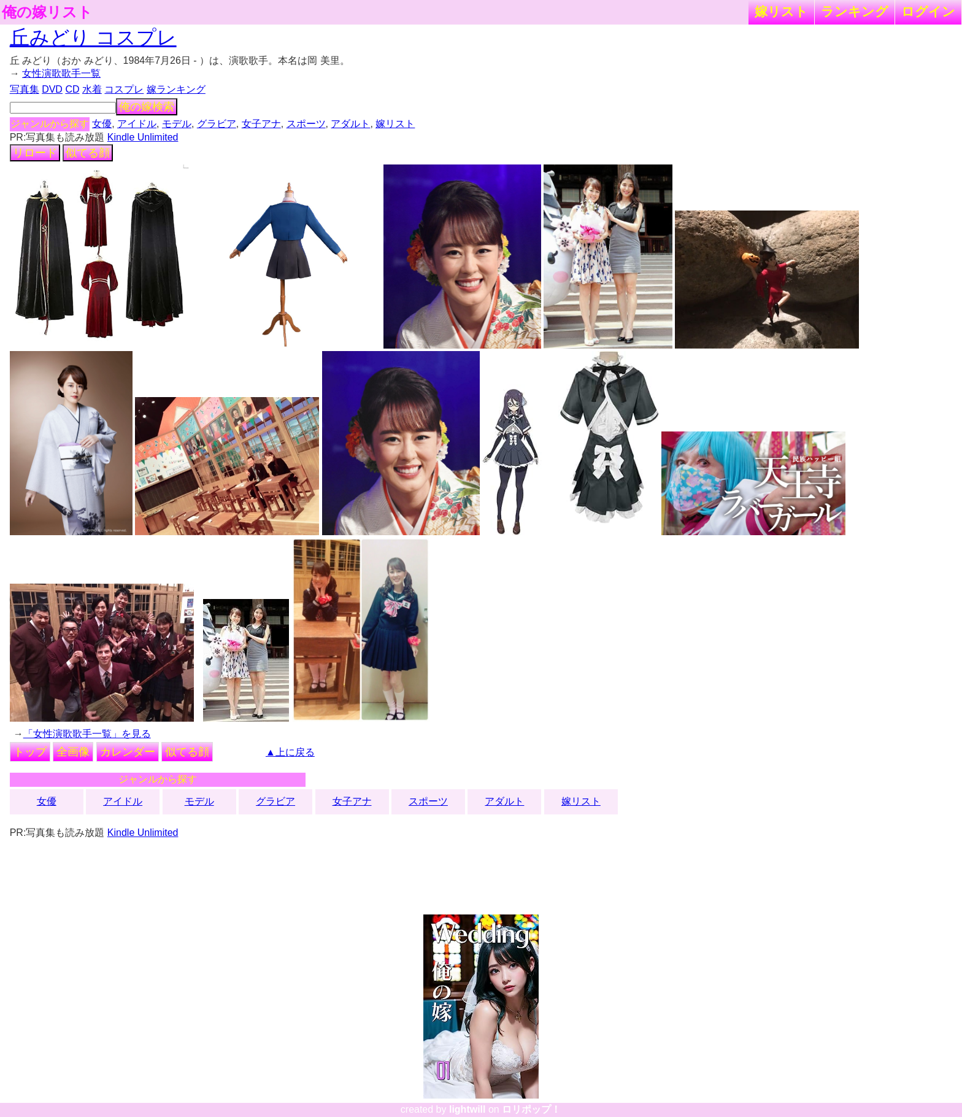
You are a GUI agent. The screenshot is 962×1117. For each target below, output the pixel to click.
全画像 (73, 752)
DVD (52, 89)
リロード (35, 153)
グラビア (216, 123)
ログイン (928, 11)
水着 (92, 89)
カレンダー (127, 752)
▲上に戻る (290, 752)
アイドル (136, 123)
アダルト (350, 123)
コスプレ (124, 89)
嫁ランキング (176, 89)
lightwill (467, 1109)
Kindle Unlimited (143, 137)
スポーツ (306, 123)
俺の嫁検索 (146, 107)
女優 (102, 123)
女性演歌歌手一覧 (61, 73)
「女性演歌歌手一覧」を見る (87, 734)
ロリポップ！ (531, 1109)
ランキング (854, 11)
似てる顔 (88, 153)
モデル (176, 123)
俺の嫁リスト (47, 12)
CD (72, 89)
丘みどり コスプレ (93, 37)
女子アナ (261, 123)
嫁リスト (781, 11)
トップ (30, 752)
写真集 (24, 89)
